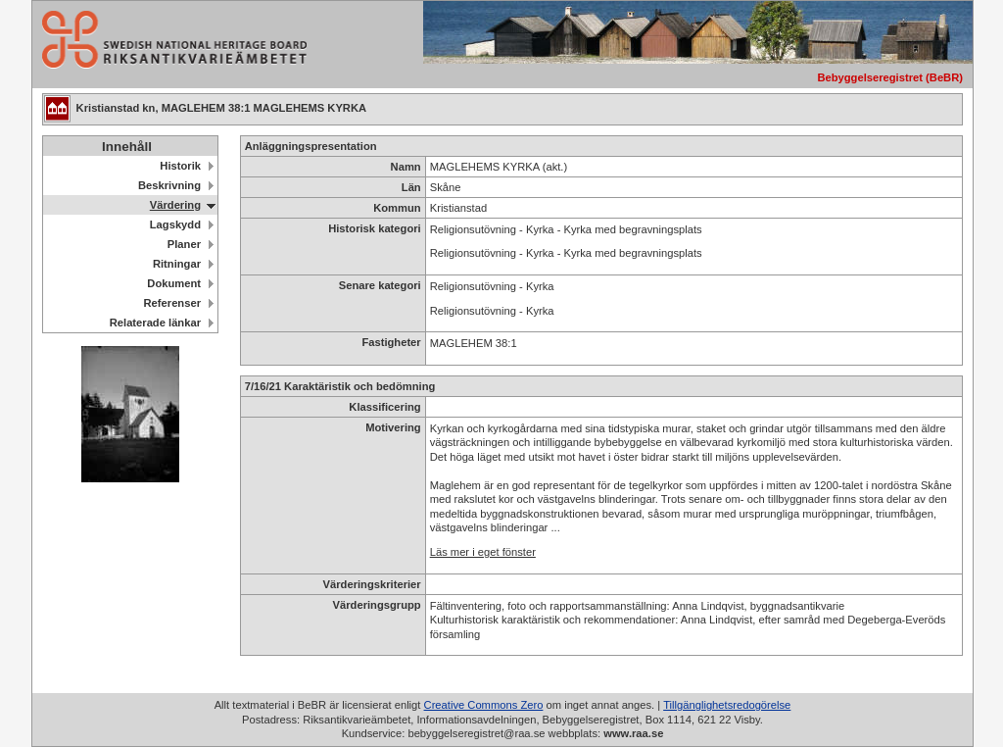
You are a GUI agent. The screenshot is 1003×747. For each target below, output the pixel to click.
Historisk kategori (374, 228)
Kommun (396, 208)
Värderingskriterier (372, 584)
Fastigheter (390, 342)
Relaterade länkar (155, 322)
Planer (184, 244)
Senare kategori (380, 285)
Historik (180, 166)
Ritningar (177, 264)
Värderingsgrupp (377, 605)
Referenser (172, 303)
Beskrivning (169, 185)
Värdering (175, 205)
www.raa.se (633, 733)
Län (411, 187)
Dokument (174, 283)
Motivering (393, 427)
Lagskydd (175, 224)
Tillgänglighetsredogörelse (726, 705)
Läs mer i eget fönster (483, 552)
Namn (406, 167)
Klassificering (384, 407)
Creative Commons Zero (484, 705)
